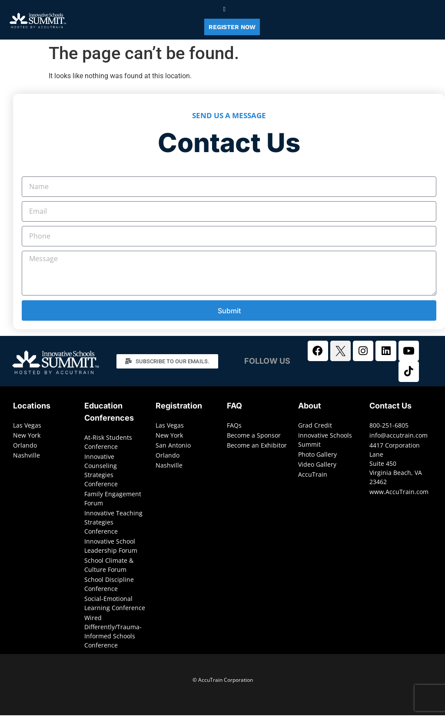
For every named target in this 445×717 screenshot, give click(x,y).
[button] (224, 9)
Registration (179, 407)
